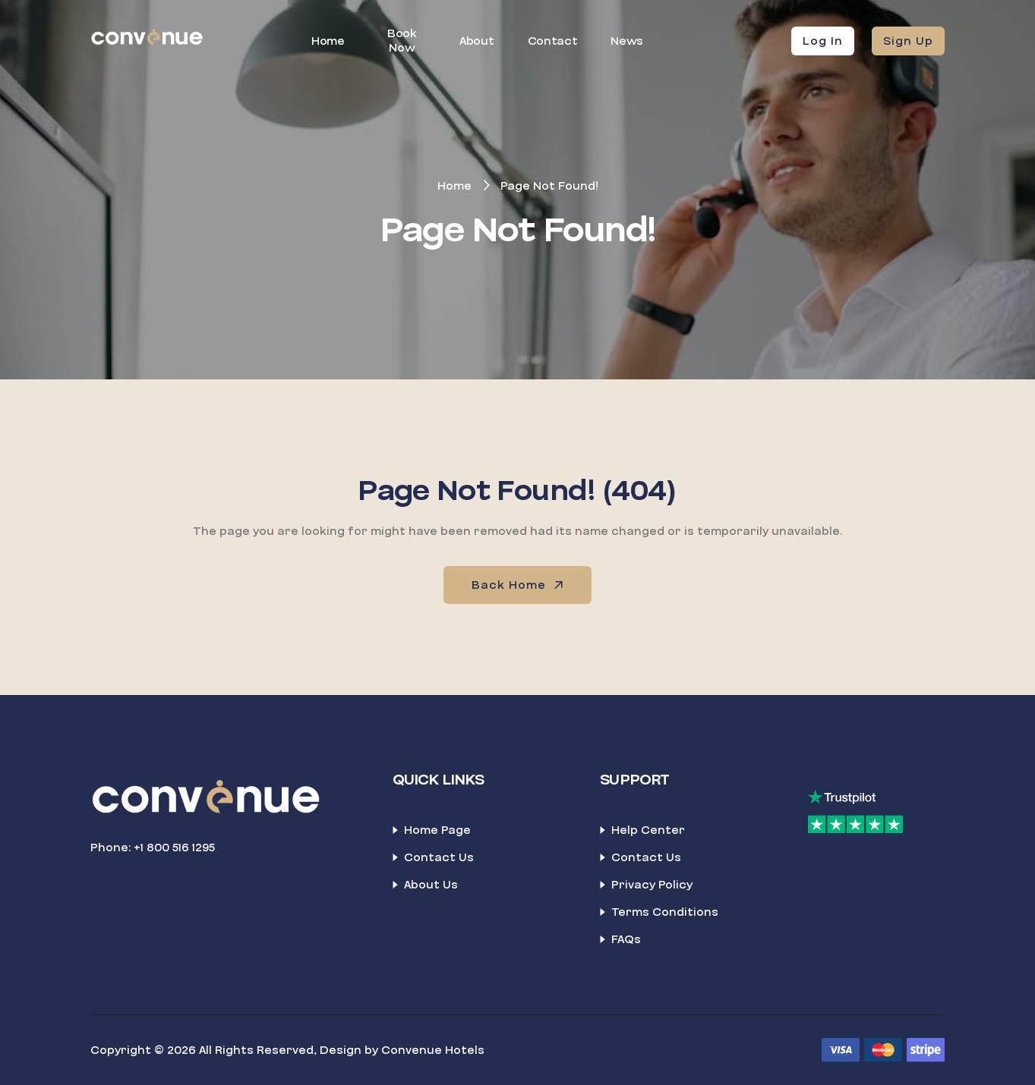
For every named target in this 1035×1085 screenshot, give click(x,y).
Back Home (519, 585)
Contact (553, 41)
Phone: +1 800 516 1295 (152, 847)
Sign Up (908, 41)
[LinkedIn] (156, 883)
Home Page (437, 830)
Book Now (402, 40)
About (476, 41)
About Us (431, 884)
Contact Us (439, 857)
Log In (823, 41)
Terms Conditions (664, 912)
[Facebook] (96, 883)
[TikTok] (123, 883)
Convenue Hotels (432, 1050)
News (627, 41)
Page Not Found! (549, 186)
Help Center (648, 830)
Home (328, 41)
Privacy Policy (652, 884)
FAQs (626, 939)
